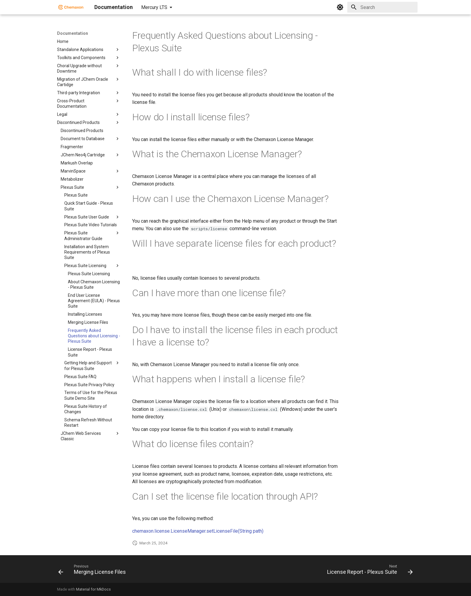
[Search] (382, 7)
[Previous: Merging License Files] (93, 570)
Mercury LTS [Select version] (154, 7)
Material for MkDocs (93, 589)
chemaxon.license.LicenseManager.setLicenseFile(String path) (197, 531)
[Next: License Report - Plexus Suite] (368, 570)
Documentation (72, 33)
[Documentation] (71, 7)
